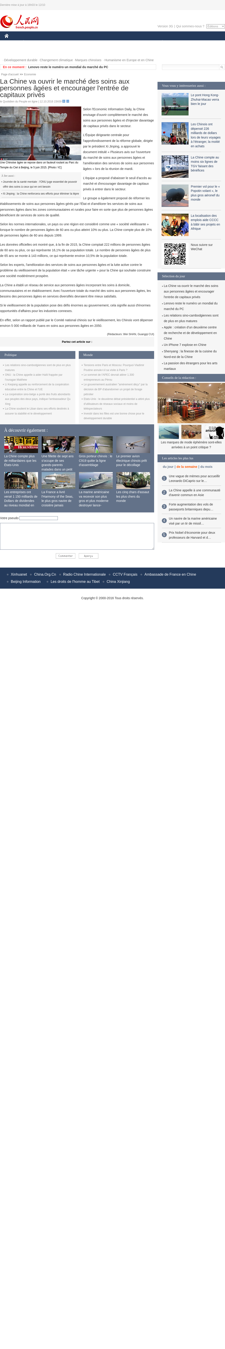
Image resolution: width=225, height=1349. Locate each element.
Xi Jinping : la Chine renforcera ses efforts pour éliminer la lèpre (41, 193)
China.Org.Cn (45, 574)
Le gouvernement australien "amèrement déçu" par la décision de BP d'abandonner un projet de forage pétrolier (116, 389)
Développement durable (21, 60)
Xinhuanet (19, 574)
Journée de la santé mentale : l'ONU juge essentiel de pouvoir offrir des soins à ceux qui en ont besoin (40, 184)
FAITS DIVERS (135, 42)
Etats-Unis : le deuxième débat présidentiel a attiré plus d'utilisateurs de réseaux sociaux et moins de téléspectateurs (117, 403)
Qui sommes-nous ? (190, 26)
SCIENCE (91, 42)
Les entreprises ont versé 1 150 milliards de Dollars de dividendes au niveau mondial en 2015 (21, 500)
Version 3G (165, 26)
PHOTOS (14, 51)
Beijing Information (26, 581)
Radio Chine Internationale (84, 574)
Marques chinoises (88, 60)
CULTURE (111, 42)
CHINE (12, 42)
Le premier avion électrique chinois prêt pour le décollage (131, 460)
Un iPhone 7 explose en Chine (185, 345)
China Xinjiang (118, 581)
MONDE (52, 42)
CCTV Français (125, 574)
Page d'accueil (10, 74)
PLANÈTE (160, 42)
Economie (30, 74)
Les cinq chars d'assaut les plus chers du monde (132, 496)
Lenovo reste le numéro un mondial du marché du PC (68, 67)
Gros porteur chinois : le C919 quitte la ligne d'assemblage (95, 460)
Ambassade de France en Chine (170, 574)
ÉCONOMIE (31, 42)
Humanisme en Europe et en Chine (129, 60)
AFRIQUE (71, 42)
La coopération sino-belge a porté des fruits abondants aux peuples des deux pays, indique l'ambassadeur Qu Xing (37, 399)
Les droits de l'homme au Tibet (75, 581)
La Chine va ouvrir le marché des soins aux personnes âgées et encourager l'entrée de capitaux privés (191, 291)
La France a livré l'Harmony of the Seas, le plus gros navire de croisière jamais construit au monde (57, 500)
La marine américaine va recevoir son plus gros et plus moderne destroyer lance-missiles (94, 500)
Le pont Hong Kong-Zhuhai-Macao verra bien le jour (205, 99)
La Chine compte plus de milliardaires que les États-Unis (20, 460)
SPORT (177, 42)
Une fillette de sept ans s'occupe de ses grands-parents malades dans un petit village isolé (58, 464)
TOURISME (197, 42)
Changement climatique (56, 60)
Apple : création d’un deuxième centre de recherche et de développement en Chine (190, 332)
